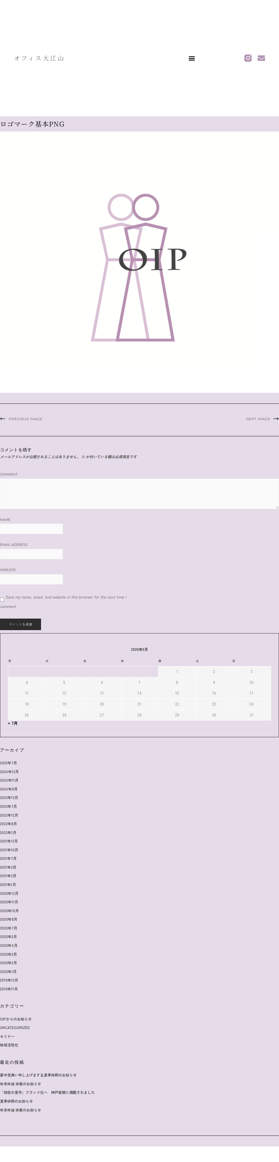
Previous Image (26, 419)
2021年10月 (9, 849)
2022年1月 (8, 832)
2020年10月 (9, 910)
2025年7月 (8, 762)
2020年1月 (8, 971)
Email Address (13, 545)
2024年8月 (9, 788)
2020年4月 (9, 945)
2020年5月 (8, 936)
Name (5, 520)
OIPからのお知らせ (16, 1018)
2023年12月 (9, 797)
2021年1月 (8, 884)
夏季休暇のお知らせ (16, 1101)
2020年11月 (9, 901)
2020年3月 (8, 954)
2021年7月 (8, 858)
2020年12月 (9, 893)
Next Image (258, 419)
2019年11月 (9, 988)
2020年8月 (8, 919)
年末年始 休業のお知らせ (20, 1083)
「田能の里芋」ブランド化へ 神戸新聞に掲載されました (47, 1092)
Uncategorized (15, 1027)
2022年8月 (8, 823)
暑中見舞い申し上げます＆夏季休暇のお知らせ (38, 1074)
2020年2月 (8, 962)
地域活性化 (9, 1044)
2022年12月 (9, 815)
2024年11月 (9, 780)
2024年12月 (9, 771)
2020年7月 (8, 927)
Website (8, 570)
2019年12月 (9, 979)
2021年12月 (9, 840)
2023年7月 (8, 806)
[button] (192, 58)
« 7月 (13, 723)
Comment (9, 474)
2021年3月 (8, 867)
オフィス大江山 (39, 58)
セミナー (7, 1036)
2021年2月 (8, 875)
